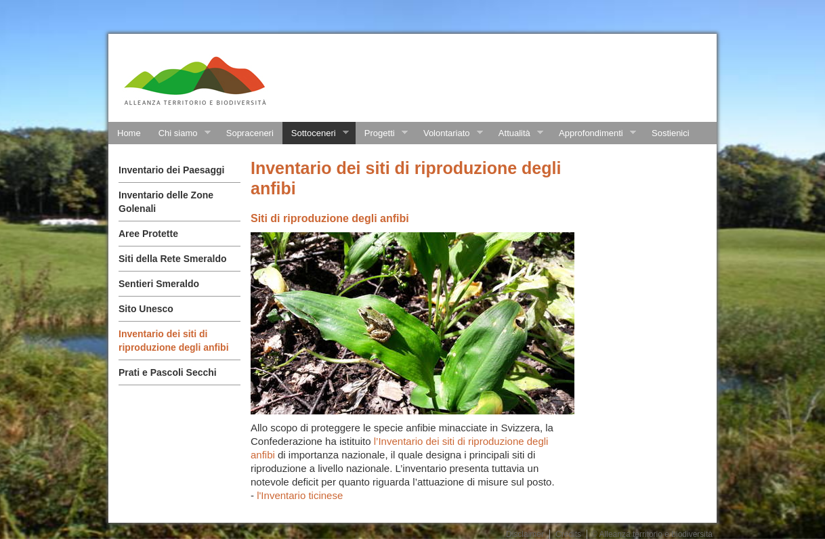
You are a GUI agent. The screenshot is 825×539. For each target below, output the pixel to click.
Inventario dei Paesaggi (171, 170)
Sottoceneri (315, 133)
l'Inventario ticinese (300, 495)
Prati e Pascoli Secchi (168, 372)
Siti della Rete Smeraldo (173, 258)
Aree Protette (148, 233)
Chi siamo (180, 133)
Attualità (516, 133)
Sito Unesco (146, 308)
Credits (568, 534)
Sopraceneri (250, 133)
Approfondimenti (593, 133)
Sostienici (671, 133)
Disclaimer (525, 534)
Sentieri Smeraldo (159, 283)
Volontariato (449, 133)
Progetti (382, 133)
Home (129, 133)
